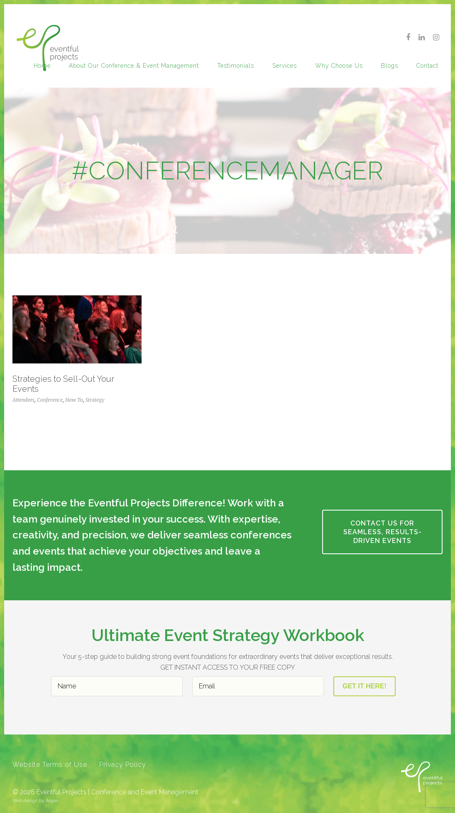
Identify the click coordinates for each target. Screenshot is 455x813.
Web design (25, 800)
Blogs (389, 65)
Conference (50, 400)
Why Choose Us (339, 65)
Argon (52, 800)
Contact (427, 65)
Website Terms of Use (49, 765)
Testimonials (235, 65)
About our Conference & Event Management (134, 65)
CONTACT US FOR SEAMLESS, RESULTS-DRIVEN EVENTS (382, 532)
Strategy (95, 400)
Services (284, 65)
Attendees (23, 400)
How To (74, 400)
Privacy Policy (122, 765)
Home (42, 65)
